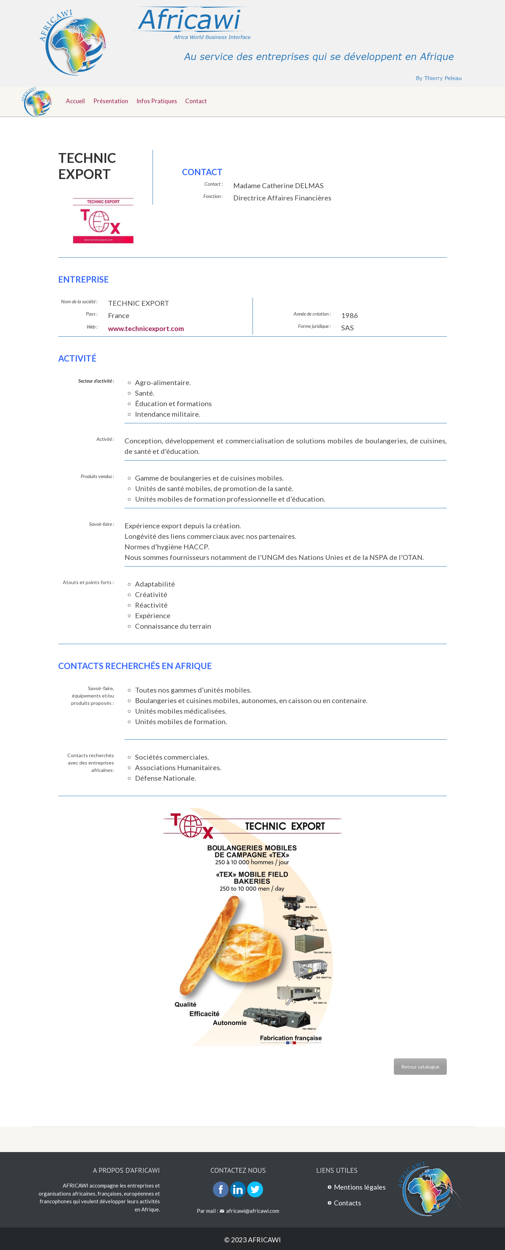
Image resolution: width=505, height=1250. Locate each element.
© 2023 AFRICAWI (253, 1239)
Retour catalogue (420, 1066)
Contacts (348, 1202)
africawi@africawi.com (252, 1211)
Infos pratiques (159, 100)
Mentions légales (361, 1187)
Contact (200, 100)
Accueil (76, 100)
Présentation (112, 100)
